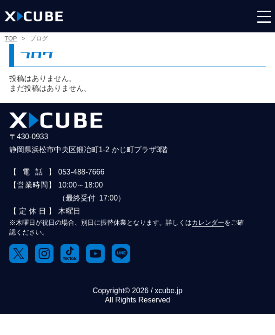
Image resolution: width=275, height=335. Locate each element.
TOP (11, 38)
